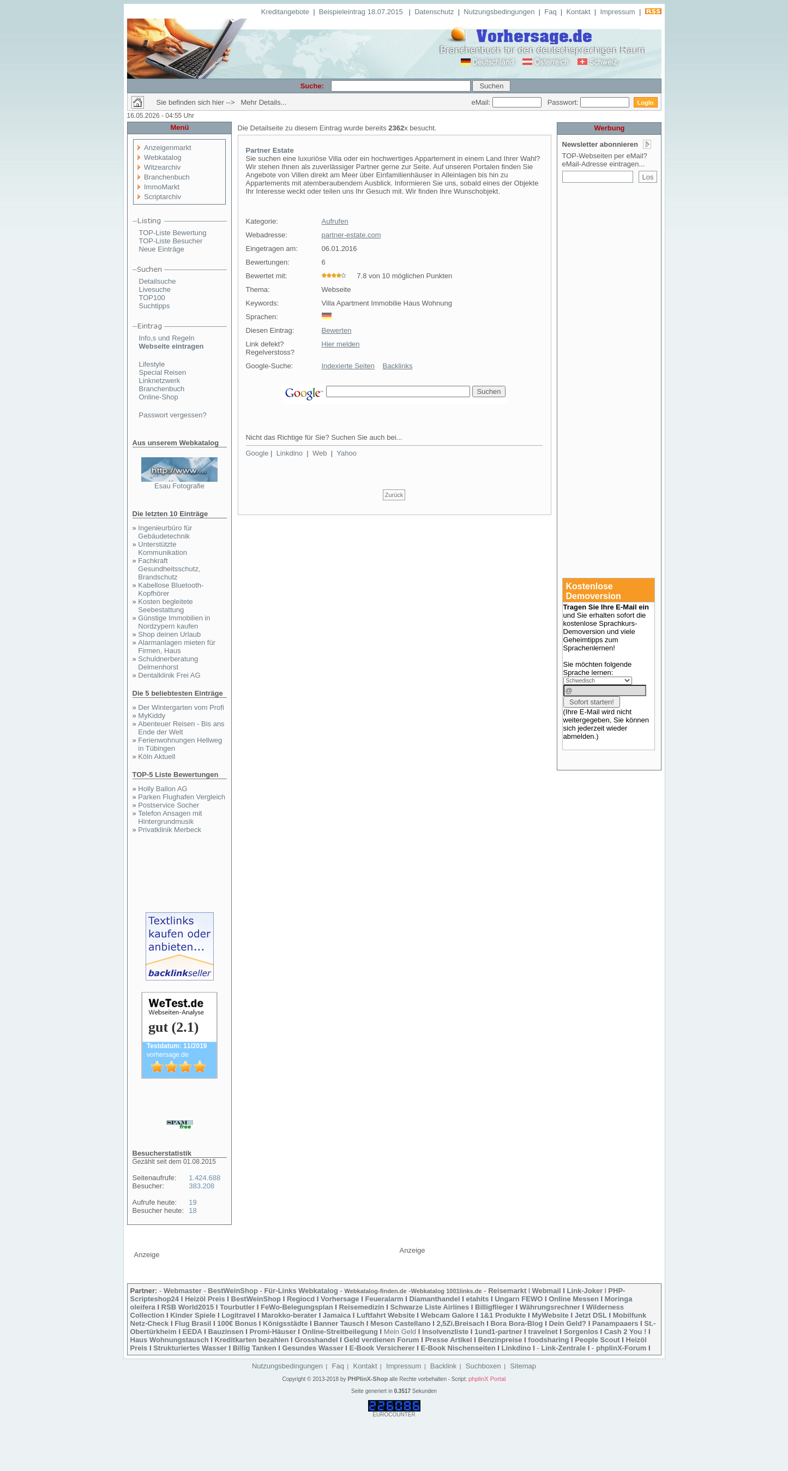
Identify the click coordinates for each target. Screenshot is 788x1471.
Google (257, 453)
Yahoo (346, 453)
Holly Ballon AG (162, 789)
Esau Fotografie (179, 486)
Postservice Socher (168, 805)
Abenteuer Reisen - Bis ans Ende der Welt (181, 728)
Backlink (443, 1366)
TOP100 (152, 298)
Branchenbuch (167, 177)
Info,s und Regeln (167, 338)
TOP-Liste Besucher (171, 241)
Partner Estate (270, 150)
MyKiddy (151, 715)
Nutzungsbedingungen (499, 12)
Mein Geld (400, 1332)
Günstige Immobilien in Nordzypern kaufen (174, 622)
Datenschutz (434, 12)
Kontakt (578, 12)
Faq (550, 12)
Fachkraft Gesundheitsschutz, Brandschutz (169, 569)
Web (319, 453)
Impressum (617, 12)
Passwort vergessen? (173, 415)
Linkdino (289, 453)
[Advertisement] (609, 375)
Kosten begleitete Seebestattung (165, 605)
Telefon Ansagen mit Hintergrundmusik (170, 817)
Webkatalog (162, 157)
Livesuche (155, 289)
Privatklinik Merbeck (169, 830)
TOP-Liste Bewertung (173, 233)
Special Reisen (163, 372)
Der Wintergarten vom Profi (181, 707)
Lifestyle (152, 364)
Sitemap (523, 1366)
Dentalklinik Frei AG (169, 675)
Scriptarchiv (162, 197)
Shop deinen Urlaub (169, 634)
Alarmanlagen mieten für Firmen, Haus (176, 646)
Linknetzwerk (160, 380)
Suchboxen (483, 1366)
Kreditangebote (285, 12)
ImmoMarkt (161, 187)
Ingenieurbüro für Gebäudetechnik (165, 532)
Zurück (394, 495)
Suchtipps (154, 306)
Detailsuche (157, 281)
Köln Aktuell (156, 756)
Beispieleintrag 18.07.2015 (362, 12)
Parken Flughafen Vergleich (181, 797)
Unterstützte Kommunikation (162, 548)
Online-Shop (158, 397)
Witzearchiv (162, 167)
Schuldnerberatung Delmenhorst (168, 663)
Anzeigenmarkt (167, 147)
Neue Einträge (161, 249)
